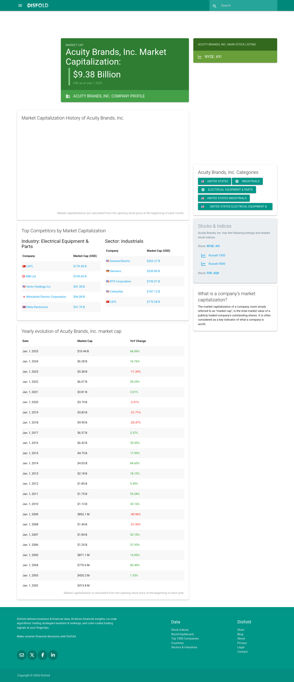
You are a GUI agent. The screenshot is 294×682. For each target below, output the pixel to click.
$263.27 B (153, 261)
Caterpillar (114, 291)
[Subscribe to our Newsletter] (22, 655)
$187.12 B (153, 291)
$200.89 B (153, 271)
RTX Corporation (118, 281)
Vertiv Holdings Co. (36, 286)
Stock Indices (180, 630)
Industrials (247, 181)
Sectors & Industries (184, 647)
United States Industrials (224, 198)
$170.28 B (79, 266)
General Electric (118, 261)
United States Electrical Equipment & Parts (234, 207)
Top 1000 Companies (185, 638)
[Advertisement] (147, 24)
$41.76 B (79, 307)
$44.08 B (79, 296)
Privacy (242, 643)
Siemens (113, 271)
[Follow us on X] (32, 655)
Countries (177, 643)
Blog (240, 634)
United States (214, 181)
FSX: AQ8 (213, 273)
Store (240, 630)
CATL (27, 266)
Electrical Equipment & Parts (227, 189)
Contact (242, 651)
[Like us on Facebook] (43, 655)
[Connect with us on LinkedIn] (53, 655)
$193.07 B (153, 281)
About (241, 638)
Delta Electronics (35, 307)
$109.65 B (79, 276)
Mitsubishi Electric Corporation (44, 296)
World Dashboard (182, 634)
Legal (240, 647)
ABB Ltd (29, 276)
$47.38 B (79, 286)
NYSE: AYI (213, 246)
